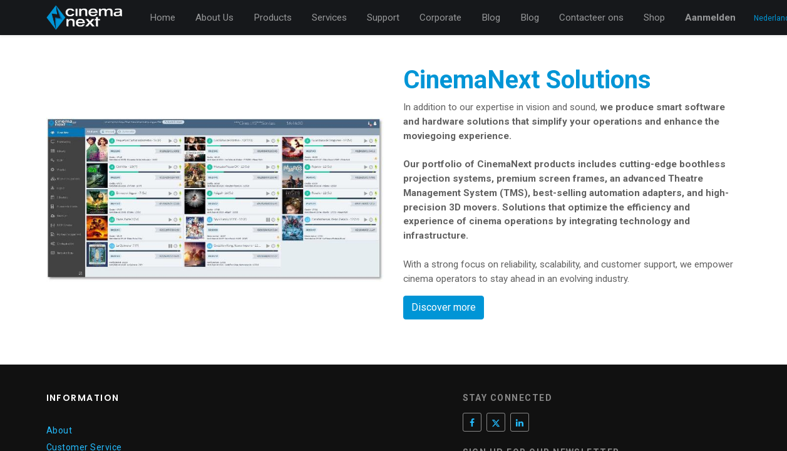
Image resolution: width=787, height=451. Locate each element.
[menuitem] (162, 18)
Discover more (443, 307)
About (59, 430)
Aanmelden (710, 17)
